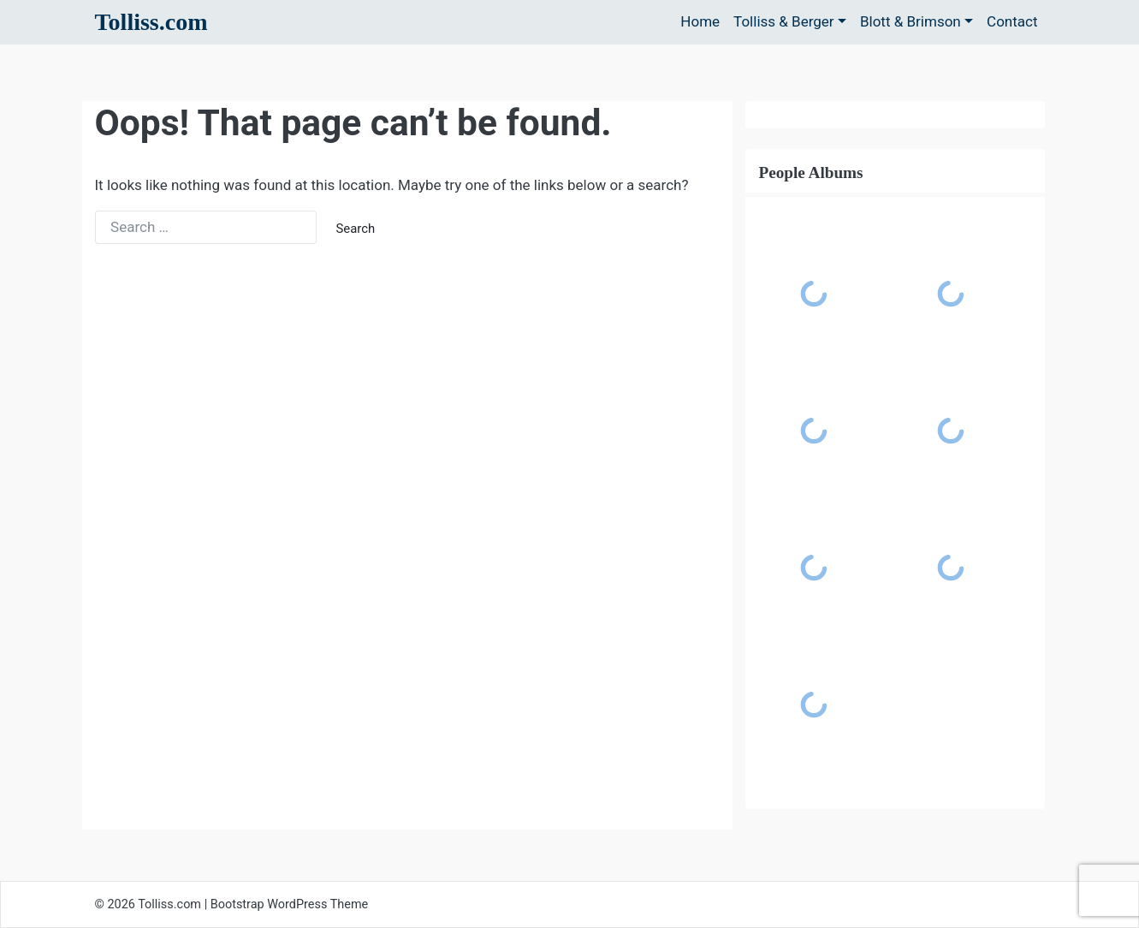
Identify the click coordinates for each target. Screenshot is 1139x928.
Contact (1012, 21)
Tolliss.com (151, 22)
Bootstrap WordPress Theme (290, 904)
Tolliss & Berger (783, 21)
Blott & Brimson (910, 21)
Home (700, 21)
